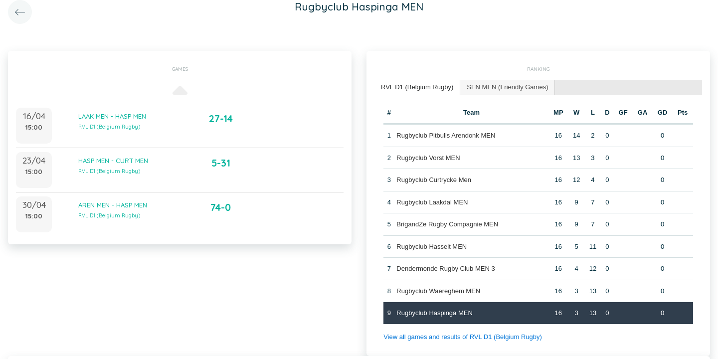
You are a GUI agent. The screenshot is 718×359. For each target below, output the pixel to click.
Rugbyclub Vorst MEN (428, 158)
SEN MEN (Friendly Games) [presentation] (507, 87)
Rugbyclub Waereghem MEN (438, 291)
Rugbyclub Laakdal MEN (432, 202)
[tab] (417, 87)
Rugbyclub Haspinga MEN (434, 313)
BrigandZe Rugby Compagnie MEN (447, 224)
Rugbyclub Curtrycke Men (433, 179)
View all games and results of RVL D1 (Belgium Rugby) (462, 337)
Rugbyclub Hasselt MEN (431, 246)
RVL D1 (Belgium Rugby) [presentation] (417, 87)
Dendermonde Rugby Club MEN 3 (445, 268)
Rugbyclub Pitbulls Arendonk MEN (445, 135)
